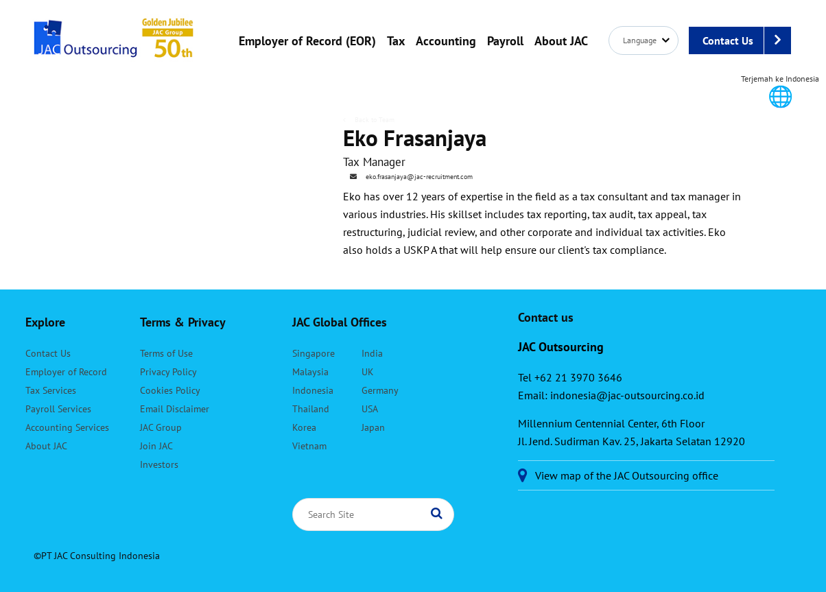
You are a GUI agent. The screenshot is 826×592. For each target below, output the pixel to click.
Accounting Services (67, 427)
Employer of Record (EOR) (307, 41)
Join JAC (156, 446)
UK (368, 372)
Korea (304, 427)
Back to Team (373, 119)
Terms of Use (166, 353)
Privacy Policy (168, 372)
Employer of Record (66, 372)
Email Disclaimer (174, 409)
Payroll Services (58, 409)
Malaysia (310, 372)
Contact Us (747, 40)
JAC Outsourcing (114, 44)
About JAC (561, 41)
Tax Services (50, 390)
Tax (396, 41)
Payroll (505, 41)
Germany (380, 390)
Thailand (310, 409)
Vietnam (309, 446)
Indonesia (312, 390)
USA (370, 409)
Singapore (313, 353)
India (372, 353)
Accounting (446, 41)
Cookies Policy (170, 390)
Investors (159, 464)
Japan (373, 427)
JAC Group (161, 427)
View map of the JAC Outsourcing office (626, 475)
